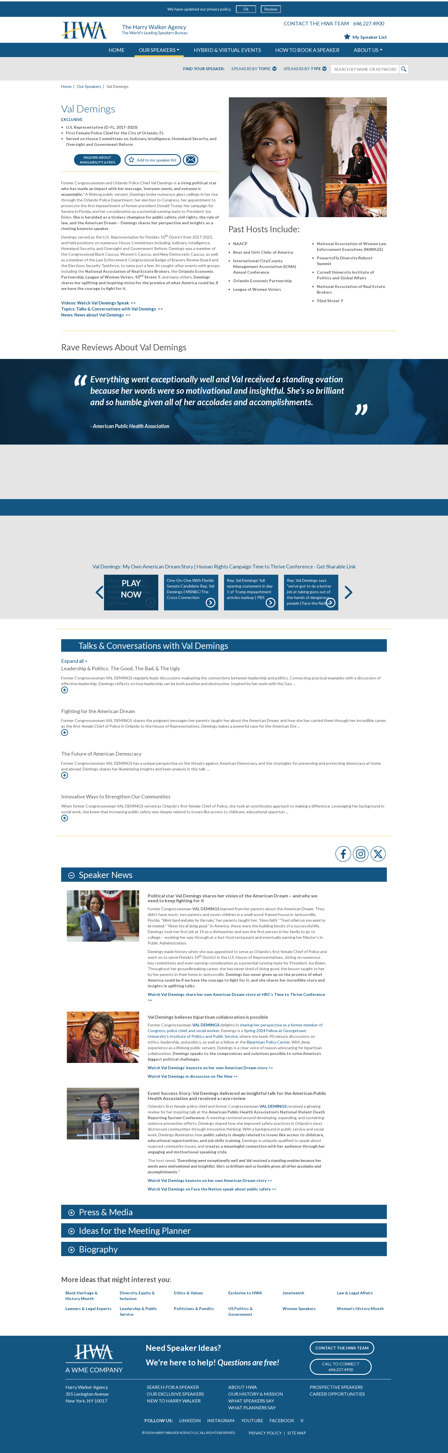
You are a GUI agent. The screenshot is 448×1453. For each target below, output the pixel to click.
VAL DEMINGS (273, 1106)
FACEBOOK (281, 1420)
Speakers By (254, 69)
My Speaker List (365, 37)
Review (270, 9)
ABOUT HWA (242, 1387)
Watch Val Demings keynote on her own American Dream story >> (210, 1180)
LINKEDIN (190, 1420)
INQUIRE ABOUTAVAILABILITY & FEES (97, 159)
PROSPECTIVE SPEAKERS (336, 1387)
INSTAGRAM (221, 1420)
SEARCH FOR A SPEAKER (173, 1387)
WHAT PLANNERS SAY (252, 1407)
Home (66, 86)
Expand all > (74, 661)
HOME (117, 50)
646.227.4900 (368, 23)
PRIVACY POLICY (265, 1432)
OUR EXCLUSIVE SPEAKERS (175, 1394)
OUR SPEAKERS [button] (157, 50)
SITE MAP (296, 1432)
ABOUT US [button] (366, 50)
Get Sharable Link (336, 566)
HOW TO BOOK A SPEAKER (307, 50)
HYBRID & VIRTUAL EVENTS (227, 50)
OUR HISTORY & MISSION (255, 1394)
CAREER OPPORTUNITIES (337, 1394)
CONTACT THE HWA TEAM (316, 23)
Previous (99, 592)
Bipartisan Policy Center (268, 1042)
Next (349, 592)
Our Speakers (89, 86)
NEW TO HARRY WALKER (174, 1400)
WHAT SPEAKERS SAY (251, 1400)
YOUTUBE (252, 1420)
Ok (246, 9)
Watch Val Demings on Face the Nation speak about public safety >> (212, 1188)
